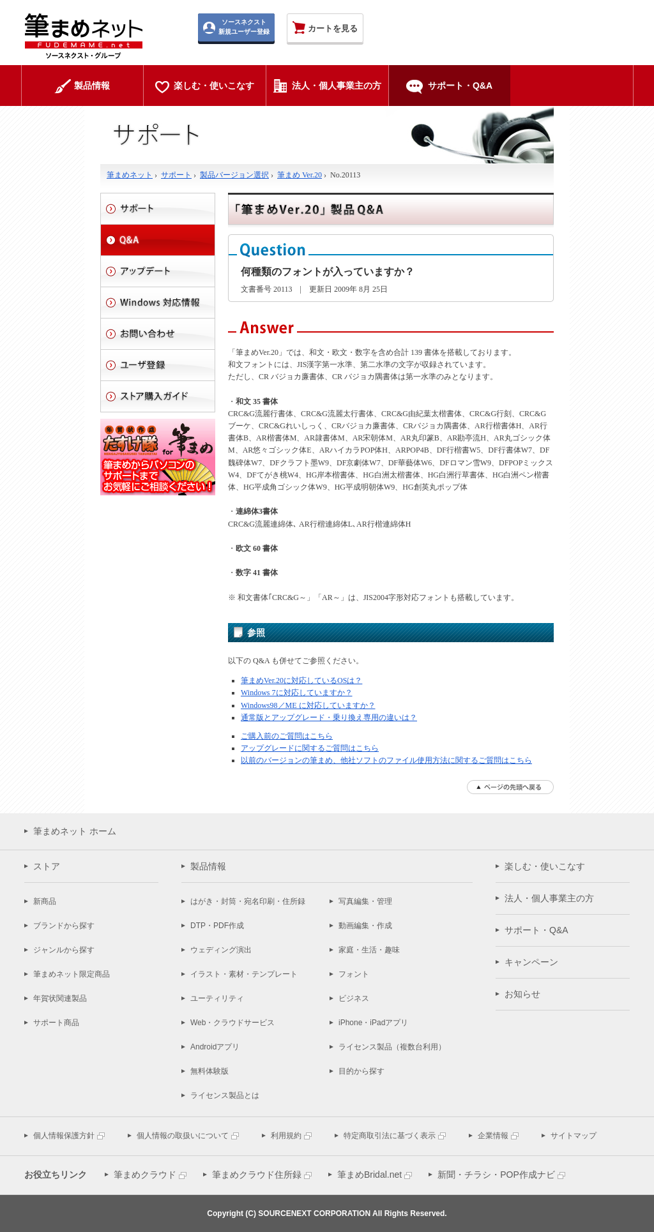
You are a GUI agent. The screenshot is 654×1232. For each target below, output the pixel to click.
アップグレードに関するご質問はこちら (310, 748)
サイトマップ (574, 1135)
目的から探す (361, 1071)
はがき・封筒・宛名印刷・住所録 (247, 901)
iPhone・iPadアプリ (373, 1022)
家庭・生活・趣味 (369, 949)
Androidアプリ (215, 1046)
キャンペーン (531, 962)
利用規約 (286, 1135)
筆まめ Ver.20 (299, 174)
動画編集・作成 (365, 925)
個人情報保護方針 (64, 1135)
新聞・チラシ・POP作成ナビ (496, 1174)
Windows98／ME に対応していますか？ (308, 705)
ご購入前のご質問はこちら (287, 736)
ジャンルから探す (64, 949)
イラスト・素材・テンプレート (244, 974)
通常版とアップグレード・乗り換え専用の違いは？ (329, 717)
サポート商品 (56, 1022)
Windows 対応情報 (157, 302)
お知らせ (522, 994)
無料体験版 (209, 1071)
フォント (353, 974)
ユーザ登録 (157, 365)
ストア (46, 866)
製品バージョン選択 (234, 174)
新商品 (44, 901)
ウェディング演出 (221, 949)
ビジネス (353, 998)
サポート (176, 174)
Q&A (157, 240)
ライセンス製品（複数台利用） (392, 1046)
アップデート (157, 271)
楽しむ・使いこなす (545, 866)
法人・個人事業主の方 (549, 898)
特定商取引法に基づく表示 (390, 1135)
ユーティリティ (217, 998)
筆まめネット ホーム (74, 831)
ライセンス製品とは (224, 1095)
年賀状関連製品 (60, 998)
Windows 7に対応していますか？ (297, 692)
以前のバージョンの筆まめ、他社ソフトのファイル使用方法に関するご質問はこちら (386, 760)
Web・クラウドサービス (232, 1022)
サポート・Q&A (536, 930)
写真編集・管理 (365, 901)
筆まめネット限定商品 (71, 974)
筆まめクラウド (145, 1174)
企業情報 (493, 1135)
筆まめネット (130, 174)
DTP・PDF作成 (217, 925)
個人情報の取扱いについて (183, 1135)
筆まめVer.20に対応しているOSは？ (301, 680)
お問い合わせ (157, 334)
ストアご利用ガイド (157, 396)
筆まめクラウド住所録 (256, 1174)
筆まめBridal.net (369, 1174)
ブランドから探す (64, 925)
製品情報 (208, 866)
